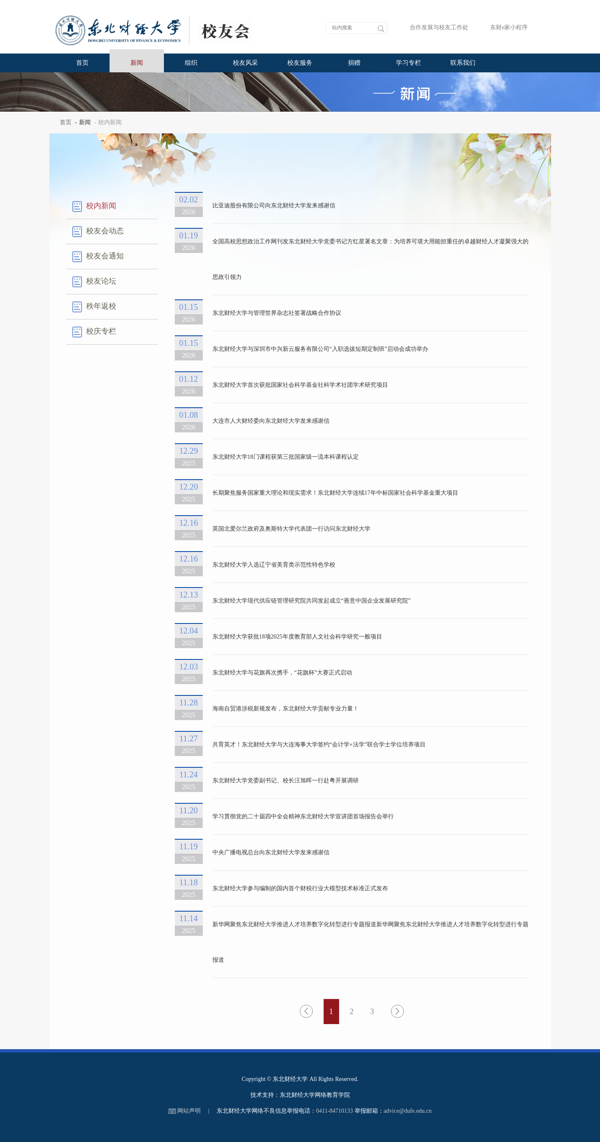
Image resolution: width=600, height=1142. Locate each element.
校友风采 (245, 62)
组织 (191, 62)
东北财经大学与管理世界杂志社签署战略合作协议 (276, 313)
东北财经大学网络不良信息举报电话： (266, 1111)
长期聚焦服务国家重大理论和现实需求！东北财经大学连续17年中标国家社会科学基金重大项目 (335, 493)
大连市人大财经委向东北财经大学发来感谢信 (270, 421)
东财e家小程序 (503, 27)
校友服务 (299, 62)
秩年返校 (94, 306)
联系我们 (462, 62)
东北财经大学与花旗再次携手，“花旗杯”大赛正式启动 (282, 672)
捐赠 (354, 62)
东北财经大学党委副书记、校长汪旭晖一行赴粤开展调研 (285, 780)
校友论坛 (94, 281)
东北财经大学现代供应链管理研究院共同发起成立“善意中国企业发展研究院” (311, 601)
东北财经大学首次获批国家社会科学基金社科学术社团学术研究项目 (300, 385)
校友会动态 (98, 231)
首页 (82, 62)
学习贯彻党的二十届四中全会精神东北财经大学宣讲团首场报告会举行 (303, 816)
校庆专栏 (94, 332)
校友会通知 (98, 256)
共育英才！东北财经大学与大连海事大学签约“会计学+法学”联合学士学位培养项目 (319, 744)
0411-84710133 (334, 1111)
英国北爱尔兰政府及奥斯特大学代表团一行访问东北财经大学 (291, 529)
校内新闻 (94, 206)
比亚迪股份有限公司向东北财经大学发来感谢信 (273, 205)
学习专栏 (408, 62)
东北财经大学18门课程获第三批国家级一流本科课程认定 (285, 457)
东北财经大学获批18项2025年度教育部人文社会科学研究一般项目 (297, 637)
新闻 (136, 62)
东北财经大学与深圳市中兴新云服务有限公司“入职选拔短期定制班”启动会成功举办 (320, 349)
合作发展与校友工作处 (433, 27)
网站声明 (189, 1111)
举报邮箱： (369, 1111)
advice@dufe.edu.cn (408, 1111)
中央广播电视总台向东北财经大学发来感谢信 (270, 852)
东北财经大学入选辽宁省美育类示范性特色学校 (273, 565)
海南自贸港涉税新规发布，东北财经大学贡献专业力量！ (285, 708)
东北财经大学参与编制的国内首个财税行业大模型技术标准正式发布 (300, 888)
